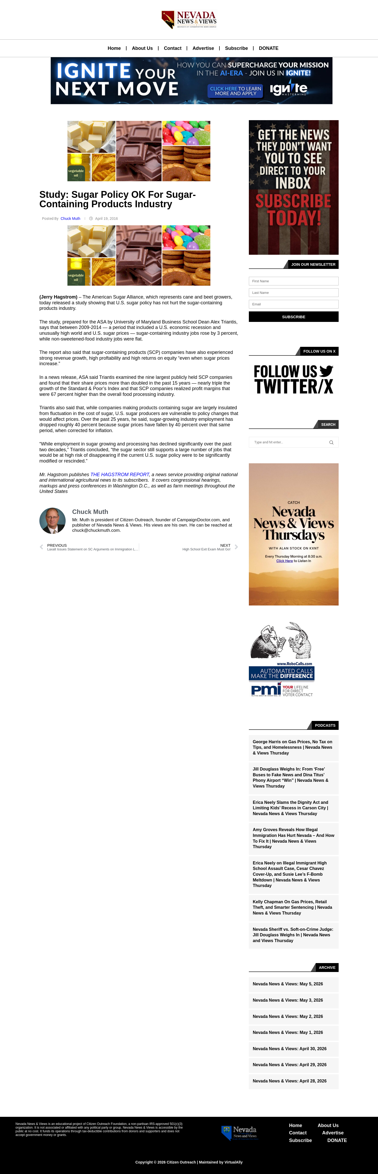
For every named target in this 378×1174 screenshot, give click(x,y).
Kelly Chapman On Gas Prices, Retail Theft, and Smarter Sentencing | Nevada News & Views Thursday (292, 907)
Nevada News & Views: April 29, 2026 (290, 1065)
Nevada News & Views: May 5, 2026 (288, 984)
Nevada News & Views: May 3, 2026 (288, 1000)
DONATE (269, 48)
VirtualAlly (233, 1162)
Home (114, 48)
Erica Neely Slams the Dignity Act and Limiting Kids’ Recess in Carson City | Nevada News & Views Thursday (290, 808)
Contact (172, 48)
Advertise (203, 48)
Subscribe (236, 48)
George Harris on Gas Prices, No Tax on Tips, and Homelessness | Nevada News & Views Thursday (292, 747)
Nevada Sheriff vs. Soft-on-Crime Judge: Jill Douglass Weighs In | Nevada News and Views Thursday (293, 935)
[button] (187, 101)
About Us (142, 48)
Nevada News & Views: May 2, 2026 (288, 1016)
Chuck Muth (71, 218)
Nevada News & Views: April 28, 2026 (290, 1081)
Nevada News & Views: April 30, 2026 (290, 1048)
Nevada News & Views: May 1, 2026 (288, 1032)
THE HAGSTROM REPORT (119, 474)
